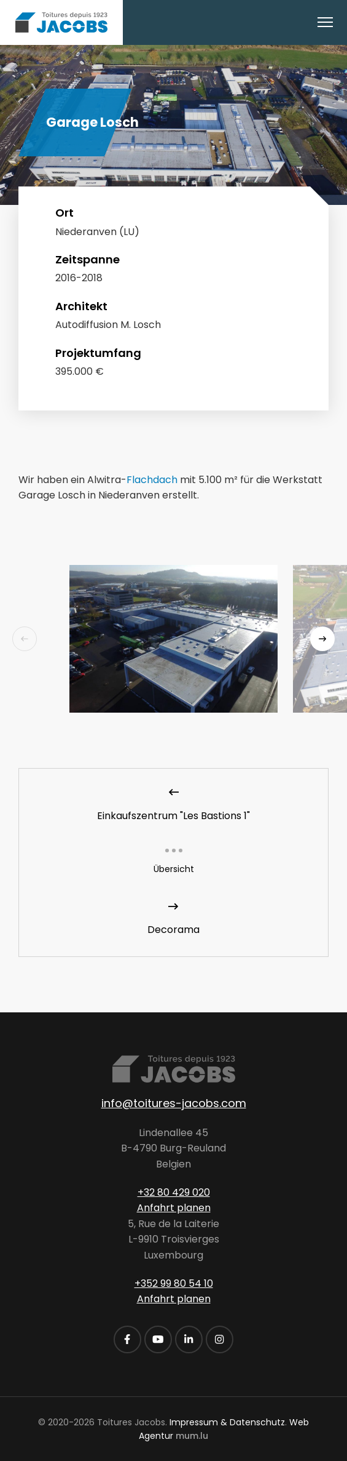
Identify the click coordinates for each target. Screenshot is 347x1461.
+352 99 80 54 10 (174, 1283)
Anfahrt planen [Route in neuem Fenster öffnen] (174, 1208)
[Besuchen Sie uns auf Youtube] (158, 1339)
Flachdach (152, 480)
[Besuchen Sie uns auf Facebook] (127, 1339)
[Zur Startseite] (61, 22)
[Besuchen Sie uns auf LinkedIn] (189, 1339)
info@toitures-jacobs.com (173, 1103)
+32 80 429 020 (174, 1192)
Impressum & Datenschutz (227, 1422)
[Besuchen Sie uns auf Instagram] (219, 1339)
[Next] (322, 638)
